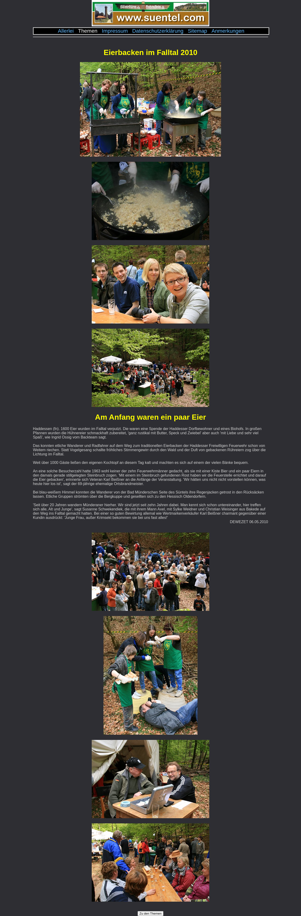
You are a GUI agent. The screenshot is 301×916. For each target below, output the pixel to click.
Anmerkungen (227, 31)
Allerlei (66, 31)
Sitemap (197, 31)
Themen (87, 31)
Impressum (115, 31)
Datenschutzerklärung (157, 31)
